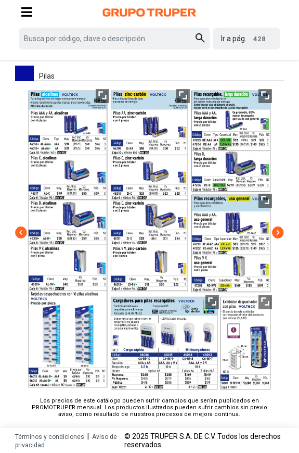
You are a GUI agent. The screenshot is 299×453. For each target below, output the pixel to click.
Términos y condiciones (49, 437)
